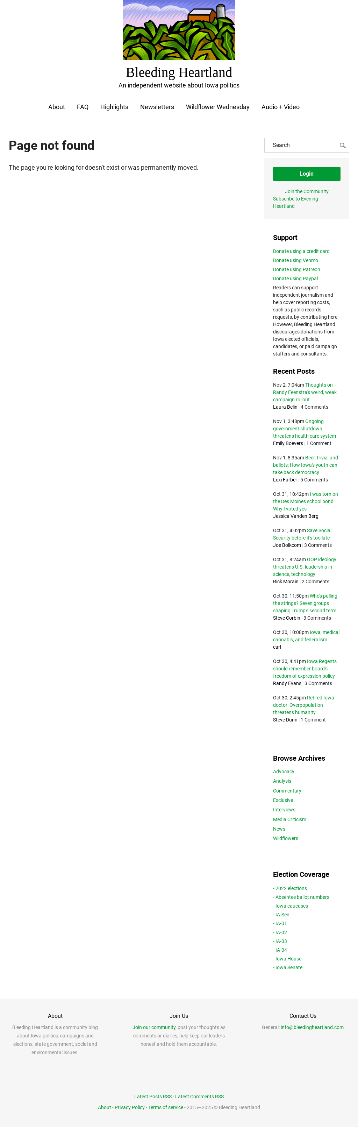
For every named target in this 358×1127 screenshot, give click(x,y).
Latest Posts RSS (153, 1096)
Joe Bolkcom (287, 545)
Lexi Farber (285, 480)
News (279, 829)
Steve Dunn (285, 720)
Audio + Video (281, 107)
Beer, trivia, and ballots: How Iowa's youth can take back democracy (305, 465)
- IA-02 (280, 932)
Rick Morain (286, 581)
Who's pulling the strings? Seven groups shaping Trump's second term (305, 603)
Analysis (282, 781)
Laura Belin (285, 407)
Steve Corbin (286, 618)
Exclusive (283, 800)
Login (307, 173)
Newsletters (157, 107)
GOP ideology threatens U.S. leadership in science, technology (304, 567)
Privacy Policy (130, 1107)
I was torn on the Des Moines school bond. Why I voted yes (305, 501)
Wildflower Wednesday (218, 107)
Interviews (284, 809)
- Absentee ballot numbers (301, 897)
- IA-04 (280, 950)
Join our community (154, 1027)
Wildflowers (285, 838)
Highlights (114, 107)
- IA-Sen (281, 914)
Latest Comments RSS (199, 1096)
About (56, 107)
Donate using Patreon (296, 269)
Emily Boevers (288, 443)
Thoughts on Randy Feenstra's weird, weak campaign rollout (305, 392)
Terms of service (165, 1107)
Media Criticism (289, 819)
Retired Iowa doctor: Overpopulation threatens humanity (303, 705)
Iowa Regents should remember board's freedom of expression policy (305, 668)
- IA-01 (280, 923)
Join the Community (307, 191)
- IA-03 (280, 941)
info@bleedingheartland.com (312, 1027)
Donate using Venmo (295, 260)
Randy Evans (287, 683)
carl (277, 647)
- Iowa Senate (287, 967)
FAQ (82, 107)
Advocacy (283, 771)
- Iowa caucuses (290, 906)
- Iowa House (287, 959)
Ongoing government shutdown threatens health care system (304, 428)
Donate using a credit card (301, 251)
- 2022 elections (290, 888)
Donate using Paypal (295, 278)
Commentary (287, 790)
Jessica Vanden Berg (295, 516)
